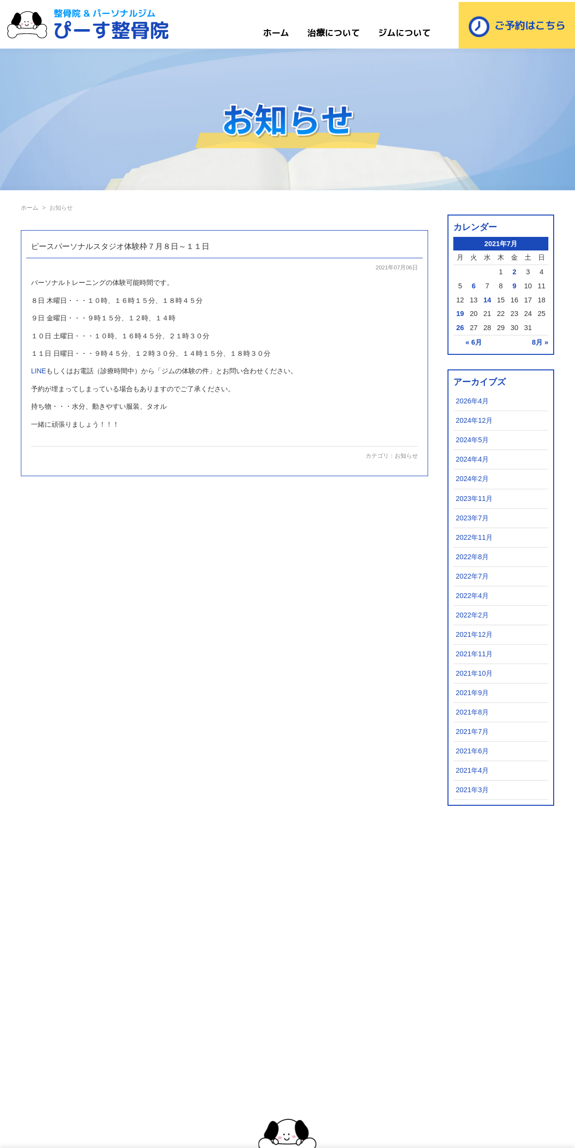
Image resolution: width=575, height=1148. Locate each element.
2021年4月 (472, 770)
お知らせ (406, 456)
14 (487, 300)
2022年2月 (472, 615)
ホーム (276, 33)
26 (460, 328)
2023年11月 (474, 498)
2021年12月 (474, 634)
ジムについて (404, 33)
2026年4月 (472, 401)
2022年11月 (474, 537)
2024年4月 (472, 459)
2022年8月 (472, 557)
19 (460, 313)
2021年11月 (474, 654)
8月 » (540, 342)
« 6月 (473, 342)
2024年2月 (472, 478)
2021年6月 (472, 751)
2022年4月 (472, 595)
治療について (333, 33)
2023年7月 (472, 518)
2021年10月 (474, 673)
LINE (38, 371)
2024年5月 (472, 440)
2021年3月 (472, 790)
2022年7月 (472, 576)
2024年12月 (474, 420)
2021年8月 (472, 712)
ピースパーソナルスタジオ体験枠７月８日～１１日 (120, 246)
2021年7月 (472, 731)
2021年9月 (472, 693)
